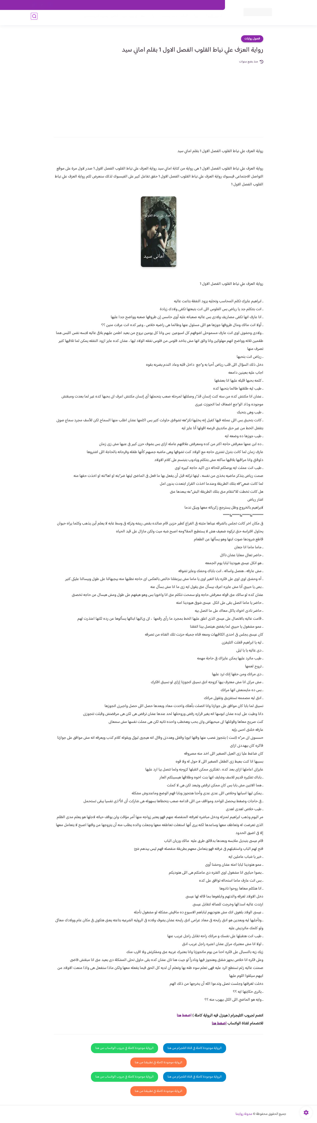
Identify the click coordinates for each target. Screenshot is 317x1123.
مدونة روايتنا (244, 1114)
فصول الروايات (210, 18)
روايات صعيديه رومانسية (137, 18)
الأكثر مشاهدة (166, 18)
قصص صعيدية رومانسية (99, 18)
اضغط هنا (219, 1023)
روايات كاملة (188, 18)
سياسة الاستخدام (158, 5)
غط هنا (182, 1015)
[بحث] (34, 18)
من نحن (178, 5)
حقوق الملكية (197, 5)
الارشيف (110, 5)
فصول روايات (252, 38)
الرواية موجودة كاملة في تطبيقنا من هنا (158, 1062)
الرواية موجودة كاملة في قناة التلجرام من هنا (195, 1048)
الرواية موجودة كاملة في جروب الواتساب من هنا (124, 1048)
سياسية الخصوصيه (131, 5)
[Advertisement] (158, 97)
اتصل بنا (215, 5)
